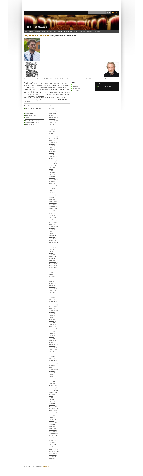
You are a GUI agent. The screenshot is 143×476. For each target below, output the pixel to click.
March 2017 (51, 299)
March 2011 (51, 422)
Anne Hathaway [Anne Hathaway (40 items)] (56, 87)
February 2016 (52, 322)
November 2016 (52, 306)
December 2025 (52, 115)
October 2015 (52, 326)
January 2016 (52, 324)
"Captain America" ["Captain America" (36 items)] (37, 83)
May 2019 (51, 253)
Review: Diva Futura (29, 124)
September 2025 (52, 120)
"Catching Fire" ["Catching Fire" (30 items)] (46, 83)
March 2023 (51, 174)
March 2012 (51, 401)
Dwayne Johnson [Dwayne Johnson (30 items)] (53, 92)
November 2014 (52, 344)
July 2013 (51, 372)
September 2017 (52, 288)
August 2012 (52, 392)
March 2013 (51, 379)
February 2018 (52, 279)
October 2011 (52, 410)
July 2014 (51, 351)
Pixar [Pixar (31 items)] (25, 100)
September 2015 (52, 328)
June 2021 (51, 211)
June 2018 (51, 272)
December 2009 (52, 449)
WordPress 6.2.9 (46, 466)
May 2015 (51, 335)
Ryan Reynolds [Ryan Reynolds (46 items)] (40, 100)
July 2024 (51, 145)
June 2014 (51, 353)
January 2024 (52, 156)
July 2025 (51, 124)
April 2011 (51, 421)
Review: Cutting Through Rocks (32, 120)
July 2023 (51, 167)
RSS (115, 12)
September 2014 (52, 347)
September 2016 (52, 310)
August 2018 (52, 269)
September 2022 (52, 185)
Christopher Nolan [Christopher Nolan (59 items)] (57, 89)
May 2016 (51, 317)
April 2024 (51, 151)
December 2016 (52, 304)
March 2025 (51, 131)
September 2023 (52, 163)
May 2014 (51, 354)
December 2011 (52, 406)
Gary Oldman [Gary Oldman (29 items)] (67, 92)
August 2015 (52, 329)
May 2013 (51, 376)
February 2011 (52, 424)
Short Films (82, 31)
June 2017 (51, 294)
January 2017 (52, 303)
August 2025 (52, 122)
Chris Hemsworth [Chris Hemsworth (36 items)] (46, 89)
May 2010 (51, 440)
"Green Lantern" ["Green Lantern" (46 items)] (54, 83)
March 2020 (51, 235)
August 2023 (52, 165)
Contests (31, 31)
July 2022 (51, 188)
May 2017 (51, 295)
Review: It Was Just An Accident (32, 122)
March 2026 (51, 110)
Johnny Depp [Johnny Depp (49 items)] (52, 94)
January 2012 (52, 405)
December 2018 (52, 262)
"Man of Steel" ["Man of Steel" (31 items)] (32, 85)
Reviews (76, 31)
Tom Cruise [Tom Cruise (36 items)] (54, 100)
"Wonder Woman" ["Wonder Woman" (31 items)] (43, 87)
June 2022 (51, 190)
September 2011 (52, 412)
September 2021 (52, 206)
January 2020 (52, 238)
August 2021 (52, 208)
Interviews (49, 31)
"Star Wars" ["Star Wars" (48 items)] (46, 85)
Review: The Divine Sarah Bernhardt (33, 108)
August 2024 (52, 144)
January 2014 (52, 362)
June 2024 (51, 147)
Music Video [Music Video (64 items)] (48, 97)
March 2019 (51, 256)
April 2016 (51, 319)
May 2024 (51, 149)
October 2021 (52, 204)
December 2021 (52, 201)
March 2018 (51, 278)
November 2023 (52, 160)
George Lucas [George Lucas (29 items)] (35, 94)
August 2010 (52, 435)
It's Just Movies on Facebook (104, 86)
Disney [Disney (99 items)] (47, 92)
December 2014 (52, 342)
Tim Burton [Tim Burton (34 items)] (48, 100)
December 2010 (52, 428)
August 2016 (52, 312)
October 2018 (52, 265)
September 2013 (52, 369)
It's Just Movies (37, 27)
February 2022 (52, 197)
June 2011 (51, 417)
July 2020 (51, 229)
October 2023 (52, 161)
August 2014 (52, 349)
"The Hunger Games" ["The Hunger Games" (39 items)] (29, 87)
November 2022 (52, 181)
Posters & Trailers (68, 31)
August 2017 (52, 290)
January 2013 (52, 383)
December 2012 (52, 385)
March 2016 (51, 321)
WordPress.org (76, 90)
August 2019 (52, 247)
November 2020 (52, 222)
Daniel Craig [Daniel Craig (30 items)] (26, 92)
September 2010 (52, 433)
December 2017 (52, 283)
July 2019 (51, 249)
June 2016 (51, 315)
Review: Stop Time (29, 113)
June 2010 (51, 438)
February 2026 (52, 111)
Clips (26, 31)
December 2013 (52, 363)
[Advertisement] (71, 4)
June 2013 (51, 374)
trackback (107, 78)
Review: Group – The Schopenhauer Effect (34, 119)
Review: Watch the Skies (30, 115)
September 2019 (52, 245)
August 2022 (52, 186)
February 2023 (52, 176)
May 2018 (51, 274)
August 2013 (52, 371)
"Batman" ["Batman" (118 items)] (28, 83)
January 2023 (52, 178)
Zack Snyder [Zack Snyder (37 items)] (27, 101)
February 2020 (52, 237)
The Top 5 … (97, 31)
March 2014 (51, 358)
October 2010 (52, 431)
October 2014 (52, 346)
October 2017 (52, 287)
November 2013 (52, 365)
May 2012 (51, 397)
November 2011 (52, 408)
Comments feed (76, 88)
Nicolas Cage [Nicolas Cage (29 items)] (65, 97)
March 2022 (51, 195)
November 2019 (52, 242)
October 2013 (52, 367)
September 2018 (52, 267)
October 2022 (52, 183)
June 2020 (51, 231)
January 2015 (52, 340)
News (55, 31)
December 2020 (52, 220)
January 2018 (52, 281)
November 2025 (52, 117)
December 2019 (52, 240)
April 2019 (51, 254)
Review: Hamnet (28, 110)
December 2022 (52, 179)
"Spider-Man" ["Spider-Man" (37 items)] (39, 85)
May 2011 (51, 419)
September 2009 (52, 455)
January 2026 (52, 113)
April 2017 (51, 297)
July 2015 (51, 331)
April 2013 (51, 378)
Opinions (60, 31)
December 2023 (52, 158)
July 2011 (51, 415)
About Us (34, 13)
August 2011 (51, 413)
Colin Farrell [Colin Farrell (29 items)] (66, 89)
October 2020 (52, 224)
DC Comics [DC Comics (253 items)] (36, 92)
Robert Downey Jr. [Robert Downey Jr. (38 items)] (31, 100)
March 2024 (51, 153)
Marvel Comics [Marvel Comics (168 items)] (36, 96)
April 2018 (51, 276)
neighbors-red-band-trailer (36, 35)
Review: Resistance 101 (30, 111)
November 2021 (52, 203)
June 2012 (51, 396)
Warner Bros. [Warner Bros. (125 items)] (63, 99)
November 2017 (52, 285)
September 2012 (52, 390)
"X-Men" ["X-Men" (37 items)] (49, 87)
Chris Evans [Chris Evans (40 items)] (39, 89)
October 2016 (52, 308)
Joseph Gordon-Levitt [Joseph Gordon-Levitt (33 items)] (61, 94)
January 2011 (52, 426)
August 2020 (52, 228)
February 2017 (52, 301)
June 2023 (51, 169)
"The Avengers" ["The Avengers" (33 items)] (65, 85)
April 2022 (51, 194)
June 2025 (51, 126)
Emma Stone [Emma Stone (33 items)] (60, 92)
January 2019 (52, 260)
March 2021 (51, 217)
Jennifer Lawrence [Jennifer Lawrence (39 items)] (43, 94)
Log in (74, 84)
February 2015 (52, 338)
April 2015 (51, 337)
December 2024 (52, 136)
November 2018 (52, 263)
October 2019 (52, 244)
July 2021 (51, 210)
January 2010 (52, 447)
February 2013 (52, 381)
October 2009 (52, 453)
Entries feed (75, 86)
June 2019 (51, 251)
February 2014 (52, 360)
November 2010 (52, 430)
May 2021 (51, 213)
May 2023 (51, 170)
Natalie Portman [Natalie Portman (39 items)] (57, 97)
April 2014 (51, 356)
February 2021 (52, 219)
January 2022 (52, 199)
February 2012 (52, 403)
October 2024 (52, 140)
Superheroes (89, 31)
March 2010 (51, 444)
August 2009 (52, 456)
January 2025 (52, 135)
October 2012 (52, 388)
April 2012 (51, 399)
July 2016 (51, 313)
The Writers (43, 13)
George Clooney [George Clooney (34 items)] (28, 94)
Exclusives (37, 31)
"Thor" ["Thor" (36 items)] (37, 87)
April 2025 (51, 129)
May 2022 (51, 192)
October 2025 (52, 119)
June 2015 (51, 333)
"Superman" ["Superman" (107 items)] (56, 85)
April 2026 (51, 108)
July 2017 (51, 292)
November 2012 (52, 387)
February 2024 (52, 154)
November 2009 (52, 451)
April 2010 (51, 442)
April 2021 (51, 215)
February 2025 (52, 133)
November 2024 (52, 138)
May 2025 (51, 127)
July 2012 (51, 394)
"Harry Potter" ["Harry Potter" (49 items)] (63, 83)
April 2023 (51, 172)
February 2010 (52, 446)
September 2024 (52, 142)
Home (27, 13)
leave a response (100, 78)
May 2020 (51, 233)
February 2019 (52, 258)
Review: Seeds (28, 117)
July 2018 (51, 270)
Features (43, 31)
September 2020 (52, 226)
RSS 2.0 (88, 78)
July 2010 (51, 437)
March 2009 (51, 458)
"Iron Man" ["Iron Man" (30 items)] (26, 85)
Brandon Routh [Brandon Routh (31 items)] (32, 89)
